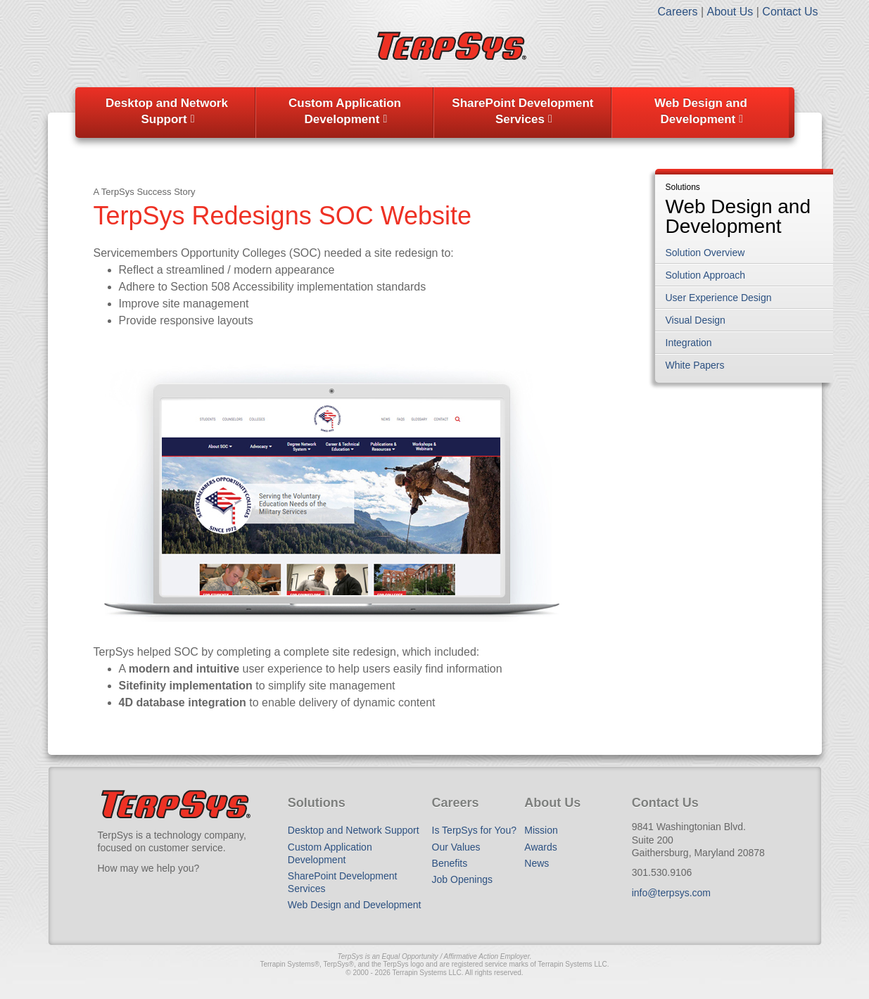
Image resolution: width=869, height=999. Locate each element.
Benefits (450, 863)
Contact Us (790, 12)
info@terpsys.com (671, 892)
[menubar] (435, 112)
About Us (729, 12)
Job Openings (462, 879)
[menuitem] (167, 112)
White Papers (695, 365)
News (536, 863)
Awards (540, 847)
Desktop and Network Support (167, 111)
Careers (678, 12)
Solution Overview (705, 252)
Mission (540, 830)
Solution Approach (706, 275)
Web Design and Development (700, 111)
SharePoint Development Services (522, 111)
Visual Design (695, 320)
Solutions (683, 187)
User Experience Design (719, 297)
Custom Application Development (344, 111)
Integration (689, 342)
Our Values (456, 847)
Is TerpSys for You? (474, 830)
